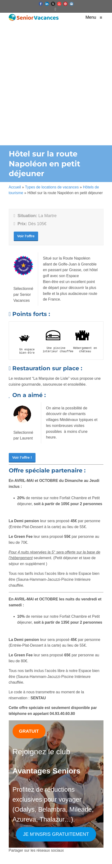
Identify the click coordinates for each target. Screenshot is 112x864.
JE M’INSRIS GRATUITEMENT (56, 834)
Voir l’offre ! (22, 457)
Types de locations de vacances (52, 187)
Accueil (15, 187)
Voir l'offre (26, 236)
